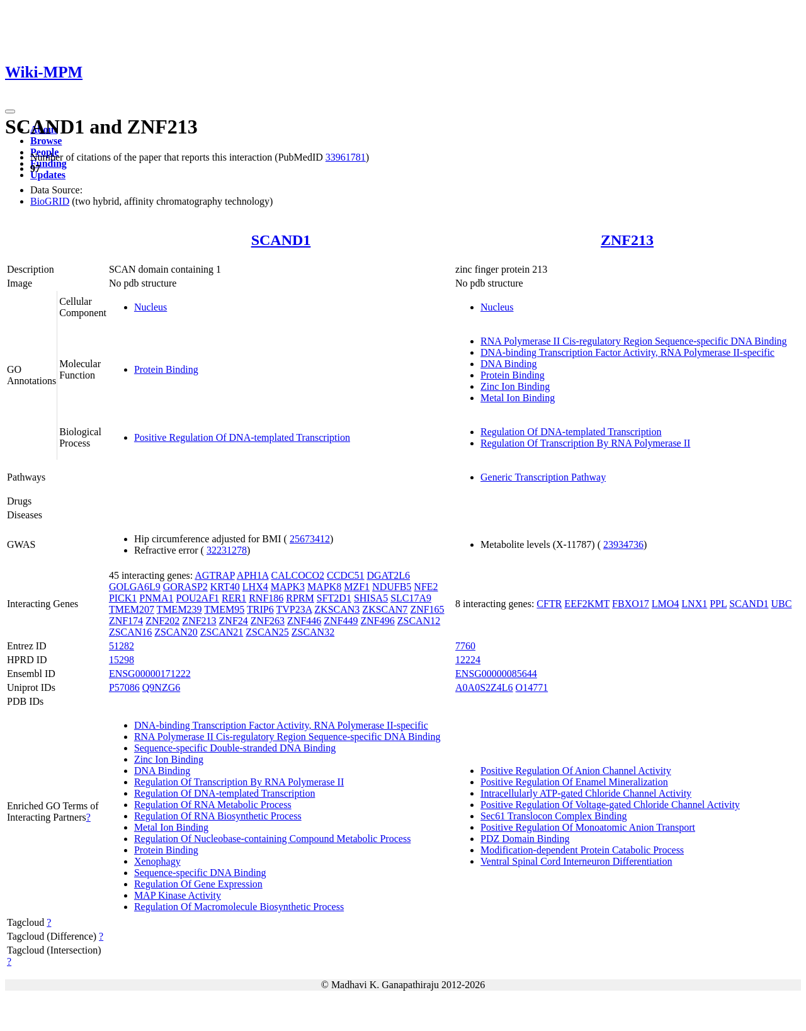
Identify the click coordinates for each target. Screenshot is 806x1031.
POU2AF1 (197, 598)
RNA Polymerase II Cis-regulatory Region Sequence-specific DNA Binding (633, 341)
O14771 (532, 687)
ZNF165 (427, 609)
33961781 (346, 157)
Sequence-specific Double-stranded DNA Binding (235, 748)
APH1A (253, 575)
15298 (121, 659)
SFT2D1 (334, 598)
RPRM (300, 598)
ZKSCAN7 (384, 609)
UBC (781, 603)
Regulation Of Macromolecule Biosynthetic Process (239, 906)
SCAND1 (281, 240)
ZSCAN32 (313, 632)
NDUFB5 (391, 586)
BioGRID (49, 201)
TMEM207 (131, 609)
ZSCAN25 (267, 632)
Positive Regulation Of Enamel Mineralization (574, 782)
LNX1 (694, 603)
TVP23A (294, 609)
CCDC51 (346, 575)
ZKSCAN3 (337, 609)
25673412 (310, 538)
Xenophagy (157, 861)
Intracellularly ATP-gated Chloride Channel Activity (585, 793)
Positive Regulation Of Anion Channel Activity (575, 770)
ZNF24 (233, 620)
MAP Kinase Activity (177, 895)
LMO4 (665, 603)
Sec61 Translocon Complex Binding (553, 816)
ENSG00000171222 (150, 673)
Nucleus (150, 307)
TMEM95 (224, 609)
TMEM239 (179, 609)
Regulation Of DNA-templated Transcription (571, 431)
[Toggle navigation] (10, 111)
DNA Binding (508, 363)
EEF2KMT (587, 603)
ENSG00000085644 (496, 673)
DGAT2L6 (388, 575)
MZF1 (357, 586)
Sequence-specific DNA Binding (200, 872)
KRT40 (225, 586)
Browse (46, 140)
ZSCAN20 (175, 632)
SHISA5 (371, 598)
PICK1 (123, 598)
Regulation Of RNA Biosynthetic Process (218, 816)
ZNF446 (304, 620)
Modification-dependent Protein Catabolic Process (582, 850)
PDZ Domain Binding (524, 838)
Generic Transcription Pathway (543, 477)
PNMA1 (156, 598)
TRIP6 (260, 609)
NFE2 (426, 586)
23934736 (623, 544)
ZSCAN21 (221, 632)
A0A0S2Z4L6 (484, 687)
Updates (47, 174)
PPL (718, 603)
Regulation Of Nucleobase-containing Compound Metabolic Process (272, 838)
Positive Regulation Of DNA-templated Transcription (242, 437)
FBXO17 (630, 603)
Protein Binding (166, 369)
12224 (467, 659)
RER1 (234, 598)
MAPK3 (288, 586)
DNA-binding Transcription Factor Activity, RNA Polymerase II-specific (627, 352)
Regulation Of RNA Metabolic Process (213, 804)
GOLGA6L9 (135, 586)
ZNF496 (378, 620)
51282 (121, 646)
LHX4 (255, 586)
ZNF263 (268, 620)
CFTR (549, 603)
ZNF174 (126, 620)
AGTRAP (214, 575)
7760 (465, 646)
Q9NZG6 (161, 687)
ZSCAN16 (130, 632)
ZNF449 (341, 620)
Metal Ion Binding (517, 397)
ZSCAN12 (418, 620)
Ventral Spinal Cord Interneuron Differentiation (576, 861)
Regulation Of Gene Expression (198, 884)
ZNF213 (627, 240)
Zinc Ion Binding (515, 386)
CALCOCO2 (297, 575)
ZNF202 (162, 620)
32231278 (227, 550)
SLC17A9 (410, 598)
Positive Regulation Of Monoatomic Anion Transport (587, 827)
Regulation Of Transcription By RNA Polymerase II (585, 443)
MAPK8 (324, 586)
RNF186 (266, 598)
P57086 (124, 687)
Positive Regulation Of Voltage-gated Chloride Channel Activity (610, 804)
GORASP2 (185, 586)
